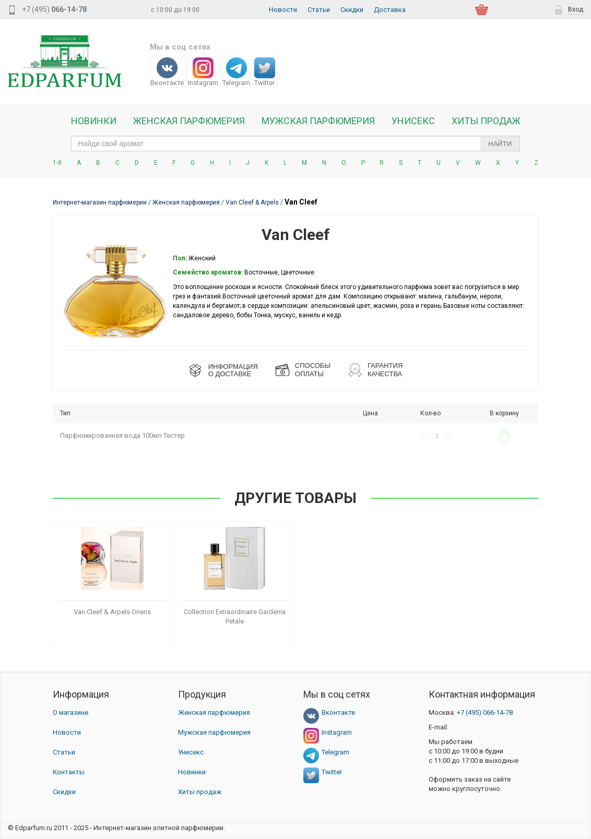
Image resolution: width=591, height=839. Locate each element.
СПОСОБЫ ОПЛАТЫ (312, 370)
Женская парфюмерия (214, 712)
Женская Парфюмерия (189, 121)
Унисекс (413, 121)
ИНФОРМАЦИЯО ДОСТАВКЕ (233, 370)
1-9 (57, 162)
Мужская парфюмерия (318, 121)
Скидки (351, 10)
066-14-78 (485, 712)
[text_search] (295, 143)
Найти (500, 144)
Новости (283, 10)
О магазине (70, 712)
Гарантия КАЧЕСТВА (385, 370)
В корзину (504, 435)
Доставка (390, 10)
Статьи (319, 10)
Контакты (69, 772)
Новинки (93, 121)
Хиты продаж (486, 121)
